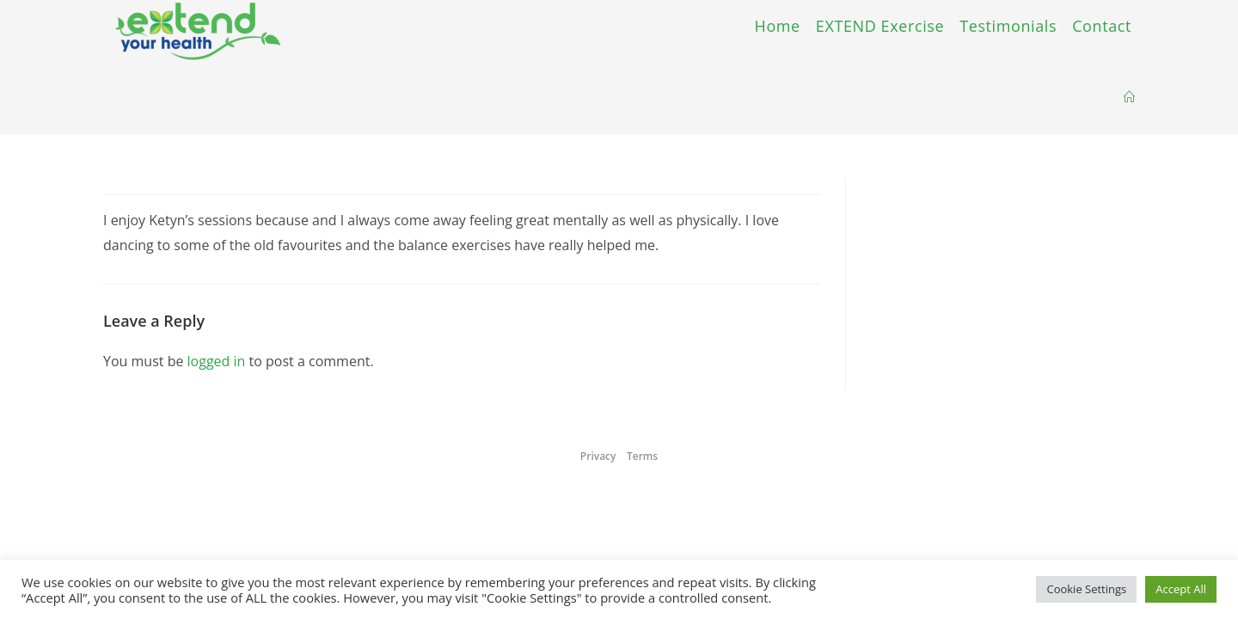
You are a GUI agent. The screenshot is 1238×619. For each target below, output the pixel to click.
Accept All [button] (1180, 589)
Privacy (598, 456)
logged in (216, 361)
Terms (642, 456)
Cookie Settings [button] (1086, 589)
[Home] (1129, 97)
